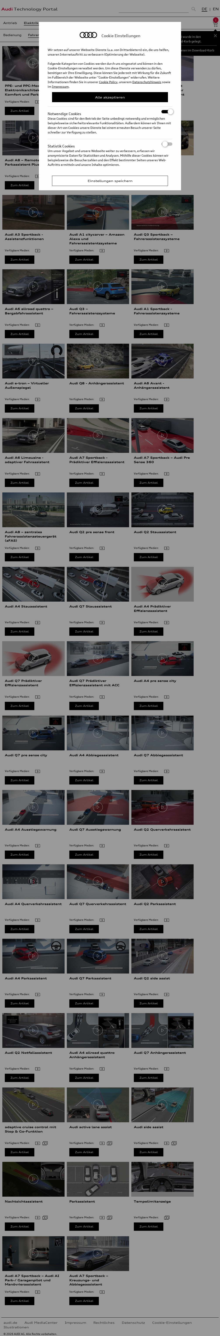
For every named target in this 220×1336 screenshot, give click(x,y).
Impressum (60, 86)
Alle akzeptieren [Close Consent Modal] (110, 97)
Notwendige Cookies (110, 111)
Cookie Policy (108, 82)
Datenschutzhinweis (146, 82)
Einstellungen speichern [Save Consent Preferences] (110, 181)
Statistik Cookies (110, 144)
